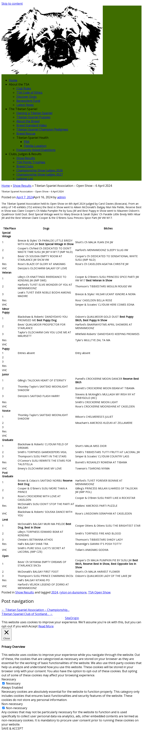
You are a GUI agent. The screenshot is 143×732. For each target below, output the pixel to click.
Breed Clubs (24, 166)
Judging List (24, 179)
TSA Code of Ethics (29, 92)
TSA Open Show (99, 592)
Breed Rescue (25, 133)
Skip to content (12, 3)
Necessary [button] (8, 679)
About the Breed (27, 121)
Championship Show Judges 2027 (39, 174)
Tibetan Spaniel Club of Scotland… (27, 614)
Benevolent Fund (28, 101)
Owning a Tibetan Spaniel (34, 113)
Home (13, 80)
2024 (54, 592)
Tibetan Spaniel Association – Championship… (35, 610)
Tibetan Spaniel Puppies (33, 117)
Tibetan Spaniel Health (32, 138)
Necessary (13, 683)
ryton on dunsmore (73, 592)
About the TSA (19, 84)
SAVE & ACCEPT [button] (12, 728)
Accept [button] (33, 626)
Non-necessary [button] (12, 704)
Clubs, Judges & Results (25, 154)
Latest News (25, 105)
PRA (26, 142)
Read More (46, 626)
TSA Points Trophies (30, 162)
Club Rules (23, 88)
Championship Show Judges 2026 (39, 170)
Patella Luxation (35, 146)
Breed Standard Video (31, 125)
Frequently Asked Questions (35, 150)
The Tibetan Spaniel (23, 109)
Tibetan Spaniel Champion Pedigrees (42, 129)
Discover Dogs (26, 97)
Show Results (25, 158)
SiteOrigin (72, 618)
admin (61, 197)
